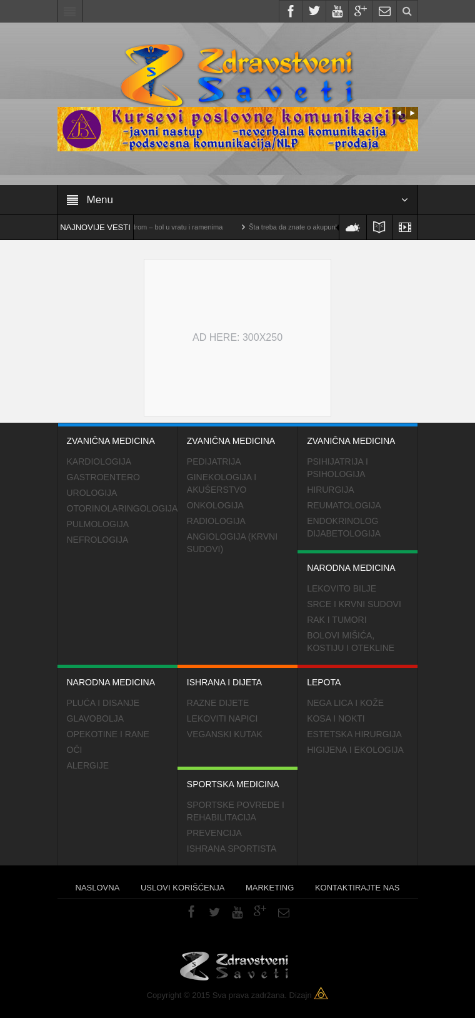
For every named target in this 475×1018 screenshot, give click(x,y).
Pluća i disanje (103, 703)
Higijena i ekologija (355, 750)
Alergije (88, 765)
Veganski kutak (224, 734)
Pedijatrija (214, 461)
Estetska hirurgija (354, 734)
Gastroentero (103, 477)
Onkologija (215, 505)
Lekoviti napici (222, 718)
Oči (74, 750)
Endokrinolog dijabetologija (344, 527)
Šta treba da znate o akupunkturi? (309, 227)
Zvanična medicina (118, 434)
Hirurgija (330, 490)
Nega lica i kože (345, 703)
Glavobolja (95, 718)
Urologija (92, 493)
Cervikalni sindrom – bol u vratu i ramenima (165, 227)
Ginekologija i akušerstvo (221, 483)
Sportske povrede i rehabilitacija (235, 811)
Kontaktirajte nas (357, 887)
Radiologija (216, 521)
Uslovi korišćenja (182, 887)
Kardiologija (99, 461)
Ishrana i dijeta (238, 676)
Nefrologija (98, 540)
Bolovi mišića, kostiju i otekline (350, 641)
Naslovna (98, 887)
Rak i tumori (336, 620)
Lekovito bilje (341, 588)
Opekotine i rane (108, 734)
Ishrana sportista (231, 849)
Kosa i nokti (336, 718)
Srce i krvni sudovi (354, 604)
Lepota (358, 676)
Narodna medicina (358, 561)
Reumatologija (344, 505)
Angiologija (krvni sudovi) (232, 543)
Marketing (270, 887)
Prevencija (214, 833)
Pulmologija (98, 524)
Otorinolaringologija (122, 508)
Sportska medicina (238, 778)
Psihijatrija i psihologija (337, 467)
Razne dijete (218, 703)
